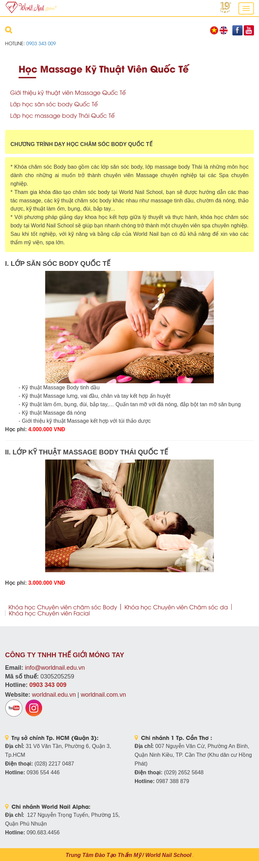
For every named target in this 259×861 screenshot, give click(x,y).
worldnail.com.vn (103, 694)
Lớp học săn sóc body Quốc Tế (54, 104)
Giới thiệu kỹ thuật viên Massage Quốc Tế (68, 92)
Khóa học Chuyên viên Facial (49, 613)
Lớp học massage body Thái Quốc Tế (62, 115)
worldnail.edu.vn (54, 694)
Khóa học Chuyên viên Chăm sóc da (176, 607)
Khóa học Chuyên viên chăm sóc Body (62, 607)
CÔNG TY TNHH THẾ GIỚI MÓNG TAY (64, 655)
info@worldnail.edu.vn (55, 667)
